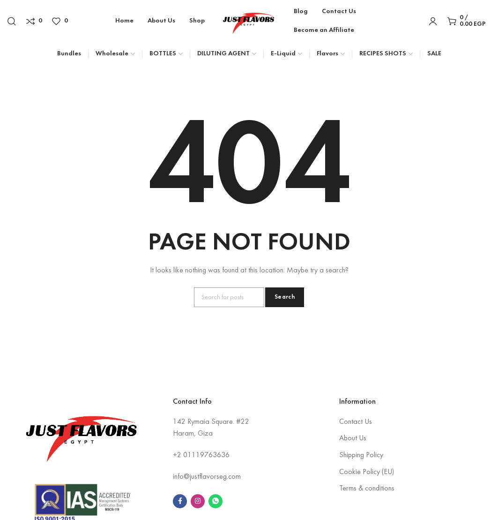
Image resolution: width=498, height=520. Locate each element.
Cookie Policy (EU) (366, 472)
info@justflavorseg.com (207, 477)
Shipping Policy (361, 455)
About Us (352, 438)
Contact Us (355, 422)
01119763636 (206, 455)
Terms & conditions (366, 488)
